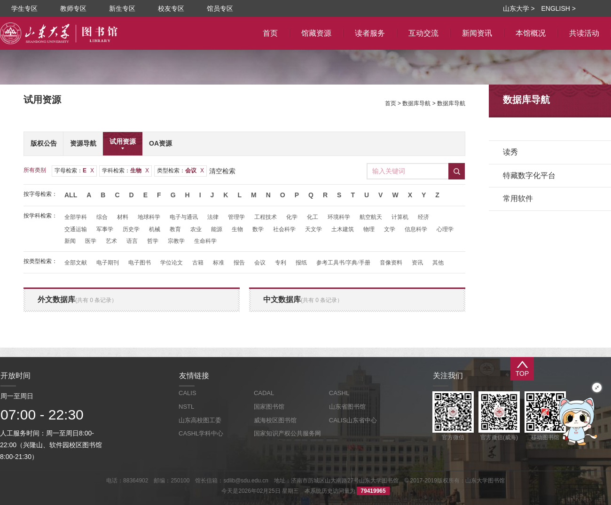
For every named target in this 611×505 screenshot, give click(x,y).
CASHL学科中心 (201, 433)
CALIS (187, 392)
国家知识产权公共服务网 (287, 433)
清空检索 (222, 171)
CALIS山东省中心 (353, 420)
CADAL (264, 392)
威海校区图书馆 (275, 420)
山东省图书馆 (347, 406)
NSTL (186, 406)
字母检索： (74, 170)
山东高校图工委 (200, 420)
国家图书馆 (269, 406)
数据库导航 (416, 103)
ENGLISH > (558, 8)
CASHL (339, 392)
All (70, 195)
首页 (390, 103)
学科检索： (125, 170)
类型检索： (180, 170)
